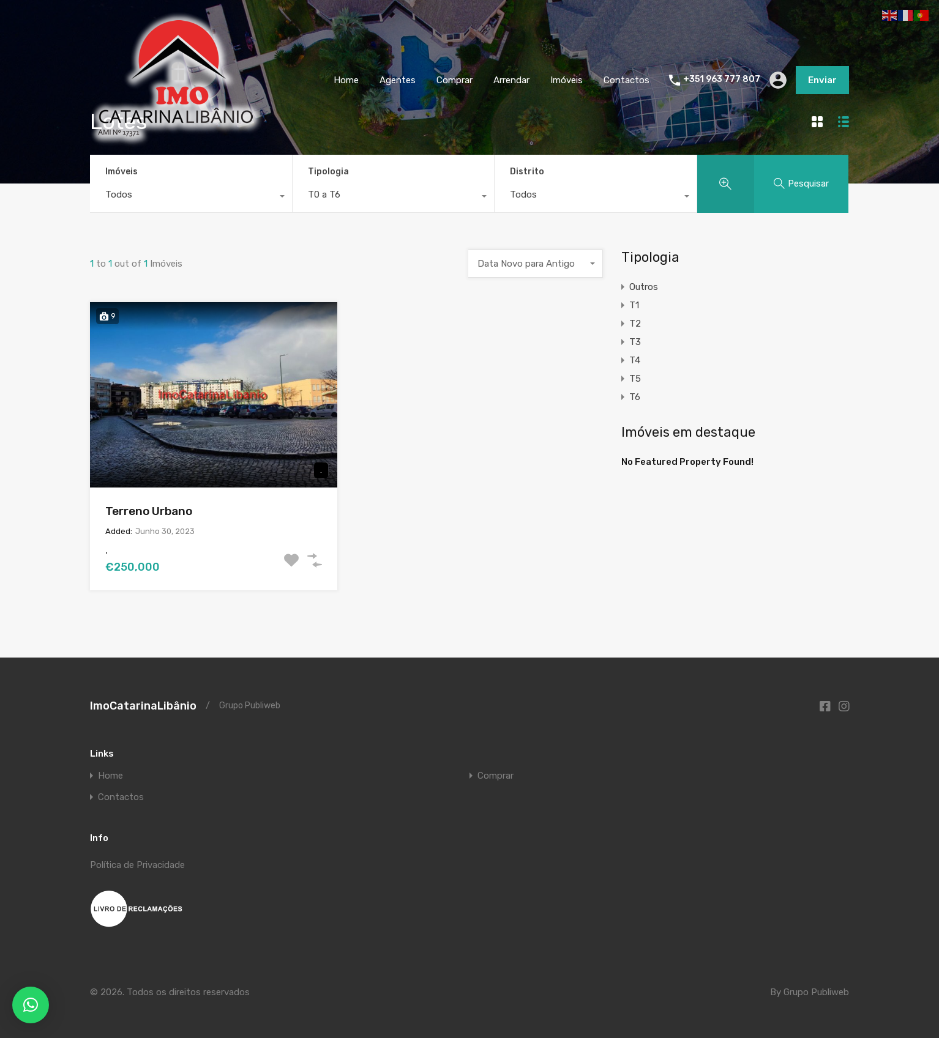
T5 (635, 378)
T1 (634, 305)
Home (346, 80)
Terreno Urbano (148, 511)
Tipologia (328, 171)
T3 (635, 341)
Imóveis (566, 80)
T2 (635, 323)
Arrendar (511, 80)
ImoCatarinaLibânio (143, 705)
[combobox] (191, 197)
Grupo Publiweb (816, 992)
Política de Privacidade (137, 864)
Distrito (527, 171)
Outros (643, 286)
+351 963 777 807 (721, 79)
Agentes (398, 80)
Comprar (454, 80)
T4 (634, 360)
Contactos (626, 80)
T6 (634, 396)
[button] (30, 1005)
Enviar (822, 80)
